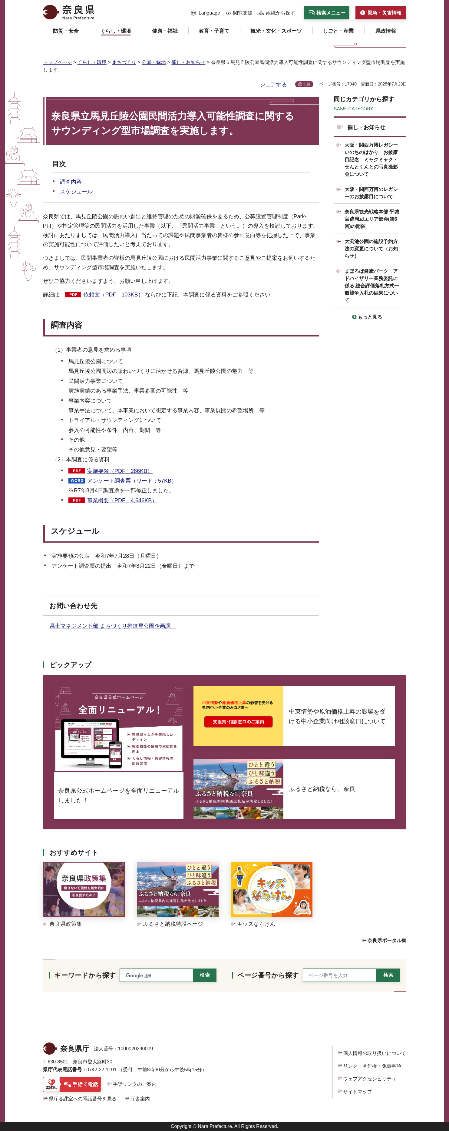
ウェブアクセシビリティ (369, 1078)
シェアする (273, 85)
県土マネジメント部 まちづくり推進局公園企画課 (112, 626)
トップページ (57, 62)
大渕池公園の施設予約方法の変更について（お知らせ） (371, 249)
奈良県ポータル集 (387, 940)
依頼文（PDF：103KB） (114, 295)
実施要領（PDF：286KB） (120, 471)
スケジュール (76, 192)
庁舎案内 (140, 1098)
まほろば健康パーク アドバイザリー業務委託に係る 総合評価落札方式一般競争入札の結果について (372, 286)
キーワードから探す (85, 975)
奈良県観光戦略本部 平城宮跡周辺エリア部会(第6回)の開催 (372, 219)
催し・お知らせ (188, 62)
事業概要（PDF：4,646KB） (122, 500)
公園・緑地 (154, 62)
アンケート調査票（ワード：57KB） (132, 481)
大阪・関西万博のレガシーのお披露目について (371, 193)
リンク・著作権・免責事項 (372, 1066)
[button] (206, 13)
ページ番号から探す (268, 975)
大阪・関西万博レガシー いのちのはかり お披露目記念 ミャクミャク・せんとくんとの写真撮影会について (374, 159)
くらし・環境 (92, 62)
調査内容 (71, 182)
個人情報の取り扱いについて (374, 1053)
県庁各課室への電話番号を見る (83, 1098)
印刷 (306, 84)
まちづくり (124, 62)
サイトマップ (357, 1091)
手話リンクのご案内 (135, 1084)
